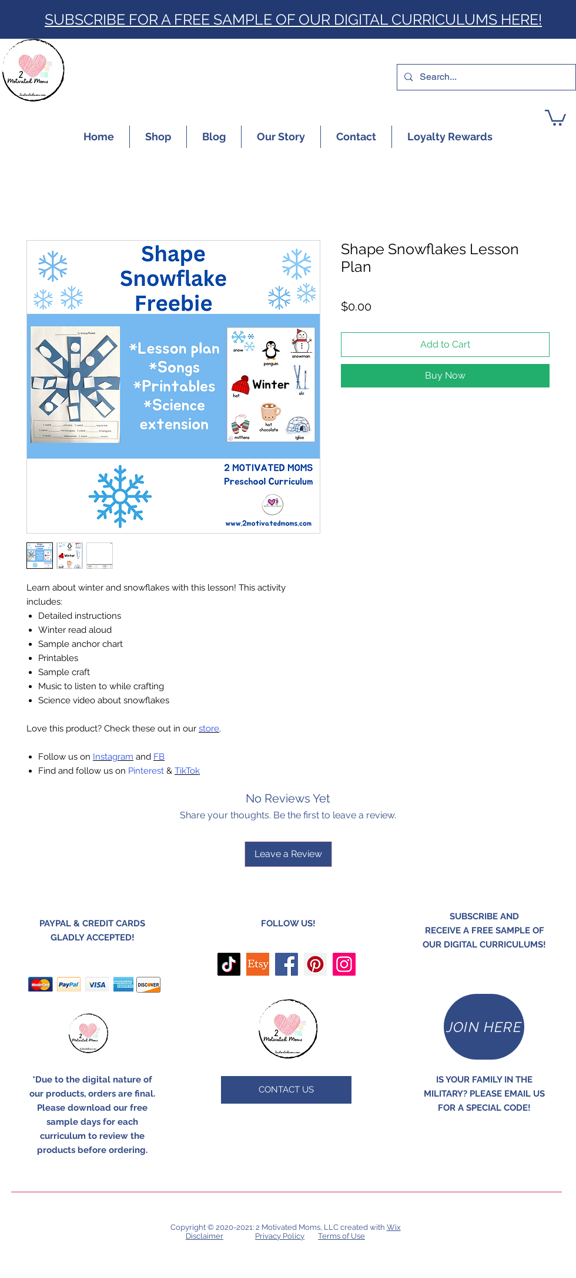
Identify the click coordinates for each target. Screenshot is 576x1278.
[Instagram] (344, 964)
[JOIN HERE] (484, 1027)
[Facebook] (286, 964)
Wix (394, 1227)
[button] (555, 117)
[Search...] (485, 77)
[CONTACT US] (286, 1089)
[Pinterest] (315, 964)
